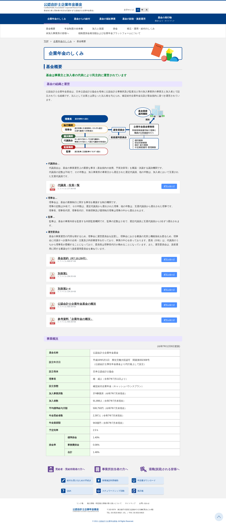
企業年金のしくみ (56, 19)
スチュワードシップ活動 (111, 491)
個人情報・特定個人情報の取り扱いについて (104, 503)
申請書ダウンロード (144, 480)
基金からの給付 (82, 19)
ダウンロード (169, 186)
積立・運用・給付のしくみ (141, 28)
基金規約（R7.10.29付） (73, 258)
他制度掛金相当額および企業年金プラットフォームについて (109, 33)
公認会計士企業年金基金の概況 (77, 303)
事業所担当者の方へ (111, 469)
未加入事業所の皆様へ (57, 33)
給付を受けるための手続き (77, 480)
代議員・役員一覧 (69, 185)
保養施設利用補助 (108, 480)
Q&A (67, 491)
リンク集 (80, 503)
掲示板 (138, 491)
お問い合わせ (144, 503)
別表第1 (62, 273)
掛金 (115, 28)
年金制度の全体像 (73, 28)
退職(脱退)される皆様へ (159, 469)
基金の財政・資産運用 (133, 19)
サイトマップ (130, 503)
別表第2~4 (64, 288)
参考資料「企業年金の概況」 (75, 319)
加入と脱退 (98, 28)
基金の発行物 (165, 19)
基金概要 (50, 28)
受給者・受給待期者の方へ (66, 469)
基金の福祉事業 (107, 19)
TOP (46, 41)
